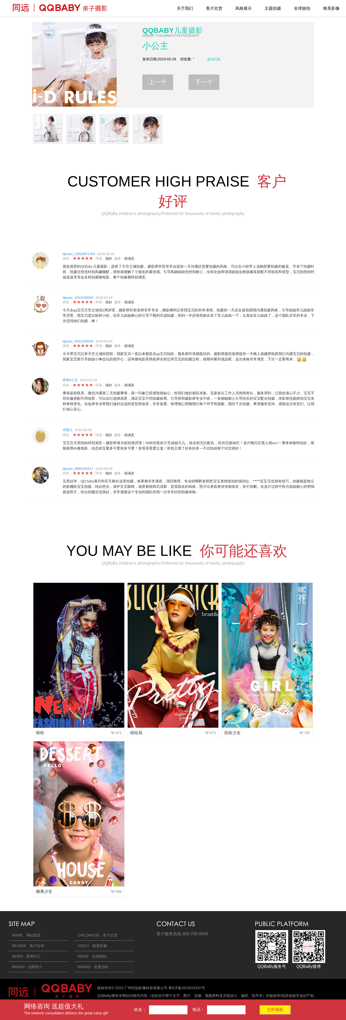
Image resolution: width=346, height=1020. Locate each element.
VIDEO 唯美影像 (92, 946)
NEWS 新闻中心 (26, 956)
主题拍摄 (273, 8)
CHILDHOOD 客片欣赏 (97, 935)
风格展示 (243, 8)
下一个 (204, 82)
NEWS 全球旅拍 (92, 956)
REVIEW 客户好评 (28, 946)
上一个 (157, 82)
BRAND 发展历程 (93, 967)
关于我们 (185, 8)
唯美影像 (331, 8)
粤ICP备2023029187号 (187, 988)
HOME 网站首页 (26, 935)
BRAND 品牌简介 (27, 967)
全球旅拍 (302, 8)
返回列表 (213, 59)
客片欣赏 (214, 8)
